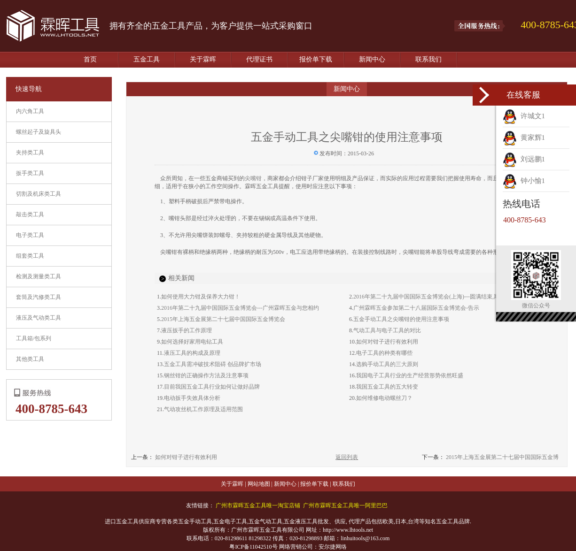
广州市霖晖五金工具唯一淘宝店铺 (258, 505)
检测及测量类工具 (38, 276)
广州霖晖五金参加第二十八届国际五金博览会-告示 (416, 308)
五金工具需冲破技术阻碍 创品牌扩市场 (212, 364)
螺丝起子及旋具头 (38, 132)
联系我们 (428, 59)
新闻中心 (372, 59)
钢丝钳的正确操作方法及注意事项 (206, 375)
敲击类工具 (30, 214)
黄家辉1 (524, 137)
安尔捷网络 (333, 546)
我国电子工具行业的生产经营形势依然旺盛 (409, 375)
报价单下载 (315, 59)
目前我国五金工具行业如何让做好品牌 (212, 386)
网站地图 (259, 484)
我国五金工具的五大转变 (387, 386)
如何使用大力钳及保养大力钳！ (200, 296)
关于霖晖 (203, 59)
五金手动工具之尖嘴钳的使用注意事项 (401, 319)
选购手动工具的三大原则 (387, 364)
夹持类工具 (30, 152)
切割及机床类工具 (38, 194)
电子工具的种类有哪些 (384, 353)
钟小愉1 (524, 180)
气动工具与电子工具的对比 (387, 330)
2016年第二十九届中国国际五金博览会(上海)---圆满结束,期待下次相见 (440, 296)
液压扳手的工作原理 (186, 330)
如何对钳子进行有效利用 (387, 341)
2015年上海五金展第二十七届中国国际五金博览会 (223, 319)
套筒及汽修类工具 (38, 297)
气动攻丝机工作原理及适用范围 (203, 409)
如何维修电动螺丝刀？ (384, 398)
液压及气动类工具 (38, 317)
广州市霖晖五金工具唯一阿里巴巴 (345, 505)
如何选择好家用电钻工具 (192, 341)
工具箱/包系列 (33, 338)
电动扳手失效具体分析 (192, 398)
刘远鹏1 (524, 159)
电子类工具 (30, 235)
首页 (90, 59)
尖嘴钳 (253, 178)
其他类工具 (30, 359)
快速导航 (29, 88)
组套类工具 (30, 256)
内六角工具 (30, 111)
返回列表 (346, 457)
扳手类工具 (30, 173)
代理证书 (259, 59)
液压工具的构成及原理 (192, 353)
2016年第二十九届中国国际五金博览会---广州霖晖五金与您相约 (240, 308)
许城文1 (524, 116)
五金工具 (146, 59)
